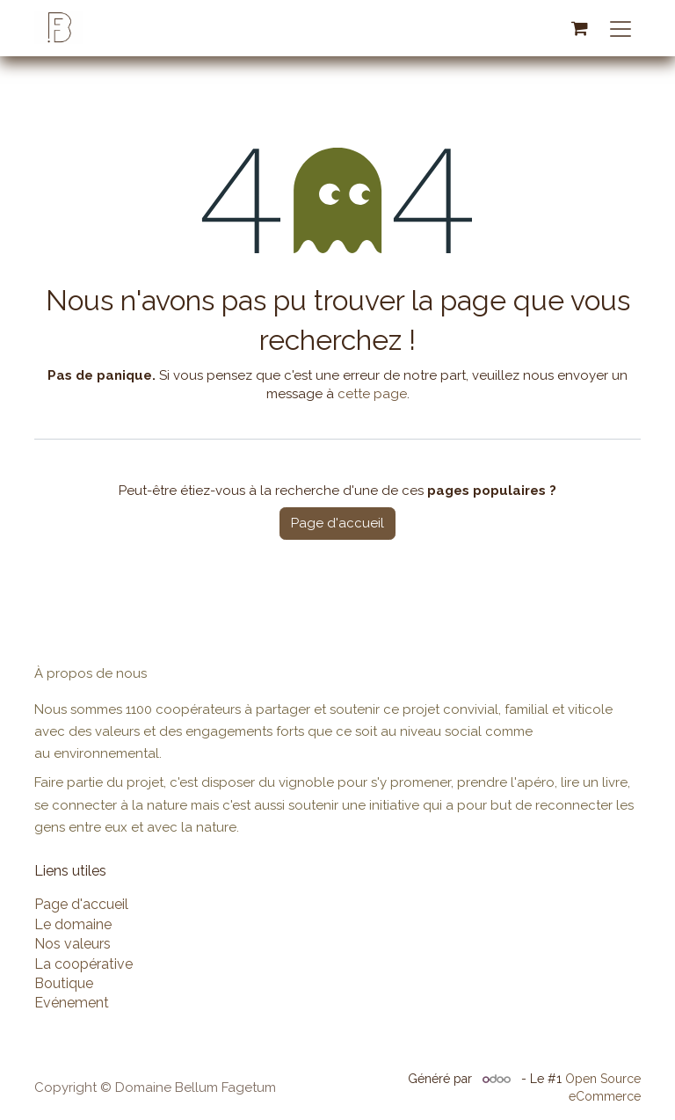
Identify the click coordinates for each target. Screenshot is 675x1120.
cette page (372, 394)
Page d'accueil (337, 523)
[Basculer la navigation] (620, 28)
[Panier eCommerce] (579, 28)
